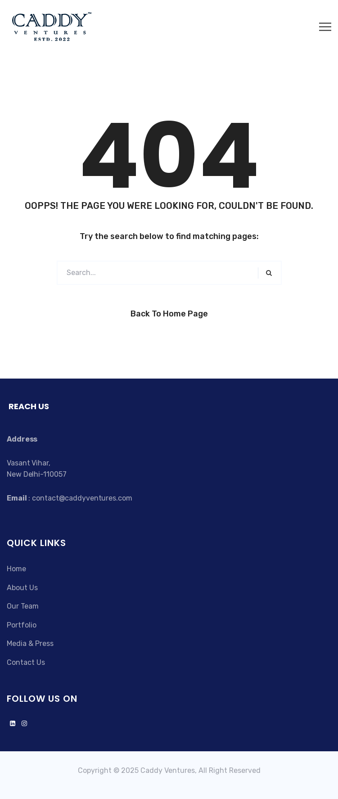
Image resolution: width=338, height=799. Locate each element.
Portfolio (21, 625)
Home (16, 568)
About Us (22, 587)
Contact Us (26, 662)
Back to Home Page (169, 314)
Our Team (23, 606)
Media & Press (30, 643)
